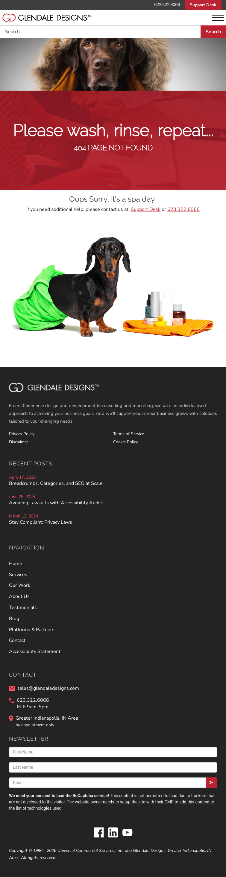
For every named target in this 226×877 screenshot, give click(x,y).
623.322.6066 (167, 4)
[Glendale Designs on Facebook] (99, 833)
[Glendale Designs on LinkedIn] (113, 833)
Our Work (19, 585)
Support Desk (203, 5)
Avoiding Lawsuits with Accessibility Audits (56, 503)
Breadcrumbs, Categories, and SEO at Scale (56, 483)
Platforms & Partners (31, 629)
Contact (17, 640)
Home (15, 563)
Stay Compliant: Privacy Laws (40, 522)
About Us (19, 596)
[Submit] (211, 782)
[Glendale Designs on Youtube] (127, 833)
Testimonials (23, 607)
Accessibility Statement (34, 651)
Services (18, 574)
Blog (14, 618)
